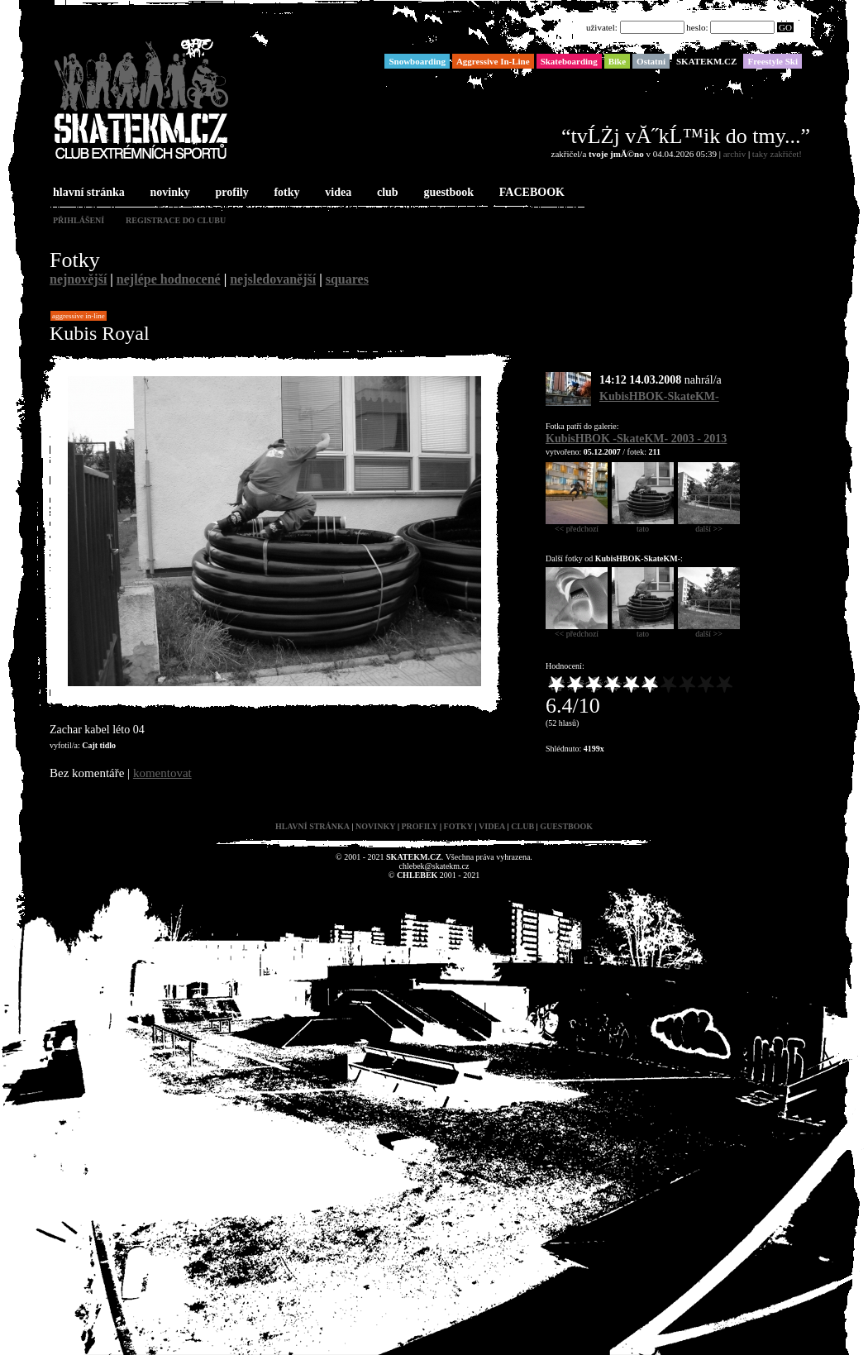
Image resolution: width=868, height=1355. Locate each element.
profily (230, 193)
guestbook (447, 193)
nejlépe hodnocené (169, 279)
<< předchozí (577, 525)
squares (347, 279)
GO (785, 27)
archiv (734, 154)
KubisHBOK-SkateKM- (659, 396)
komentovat (162, 773)
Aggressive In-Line (78, 316)
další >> (709, 525)
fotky (284, 193)
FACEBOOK (530, 193)
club (386, 193)
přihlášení (78, 220)
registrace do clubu (176, 220)
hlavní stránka (87, 193)
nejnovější (78, 279)
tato (643, 525)
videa (336, 193)
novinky (168, 193)
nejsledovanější (273, 279)
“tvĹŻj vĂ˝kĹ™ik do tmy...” (685, 136)
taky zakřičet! (777, 154)
